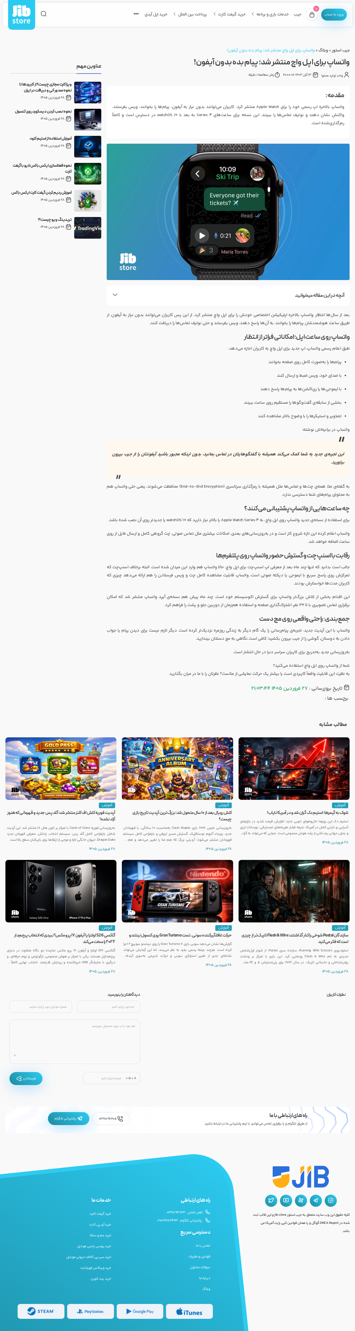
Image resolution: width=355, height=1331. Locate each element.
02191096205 (111, 1118)
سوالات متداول (200, 1267)
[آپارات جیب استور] (301, 1201)
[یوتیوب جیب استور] (286, 1201)
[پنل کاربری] (330, 14)
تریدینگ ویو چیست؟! (54, 220)
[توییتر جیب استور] (271, 1201)
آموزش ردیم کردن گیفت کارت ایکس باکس (41, 193)
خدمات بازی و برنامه (265, 14)
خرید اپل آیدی (149, 14)
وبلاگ (323, 50)
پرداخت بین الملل (185, 14)
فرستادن (26, 1078)
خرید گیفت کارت (225, 14)
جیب (291, 14)
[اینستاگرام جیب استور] (331, 1201)
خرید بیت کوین (100, 1278)
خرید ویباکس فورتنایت (95, 1268)
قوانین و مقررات (199, 1256)
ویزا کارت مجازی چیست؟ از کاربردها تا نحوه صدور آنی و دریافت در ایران (45, 88)
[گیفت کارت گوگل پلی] (140, 1311)
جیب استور (341, 50)
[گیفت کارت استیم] (41, 1311)
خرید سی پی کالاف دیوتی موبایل (88, 1257)
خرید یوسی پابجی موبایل (94, 1246)
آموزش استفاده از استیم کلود (51, 139)
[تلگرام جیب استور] (316, 1201)
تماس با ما (203, 1245)
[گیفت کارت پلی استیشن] (90, 1311)
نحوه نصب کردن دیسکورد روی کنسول (43, 112)
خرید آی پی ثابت (100, 1224)
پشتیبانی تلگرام (68, 1118)
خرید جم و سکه (100, 1235)
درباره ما (204, 1278)
